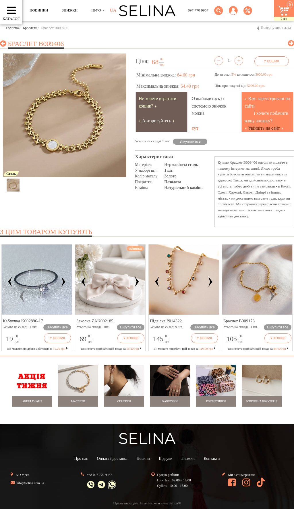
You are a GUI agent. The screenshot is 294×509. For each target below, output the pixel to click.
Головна (12, 28)
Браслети (30, 28)
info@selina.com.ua (30, 483)
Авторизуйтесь (156, 120)
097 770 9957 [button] (198, 10)
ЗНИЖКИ (70, 10)
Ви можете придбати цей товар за (111, 348)
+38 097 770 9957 (99, 475)
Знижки (188, 458)
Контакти (212, 458)
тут (195, 128)
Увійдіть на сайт (264, 128)
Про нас (81, 458)
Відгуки (165, 458)
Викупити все (190, 141)
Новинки (39, 10)
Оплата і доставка (112, 458)
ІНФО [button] (96, 10)
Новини (143, 458)
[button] (233, 14)
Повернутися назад (276, 27)
